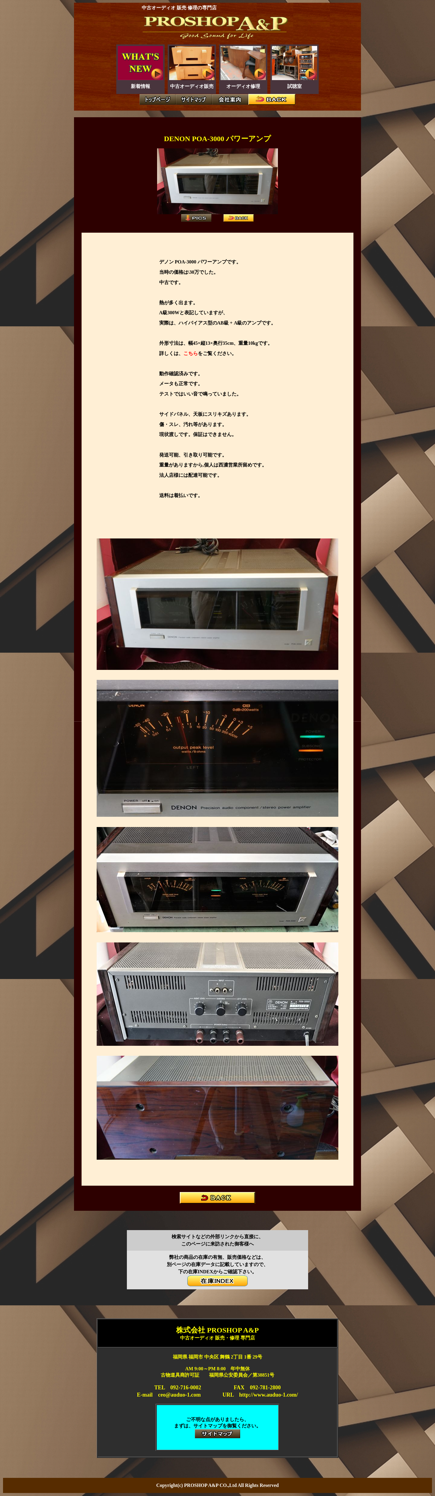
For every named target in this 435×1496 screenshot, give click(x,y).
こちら (190, 353)
